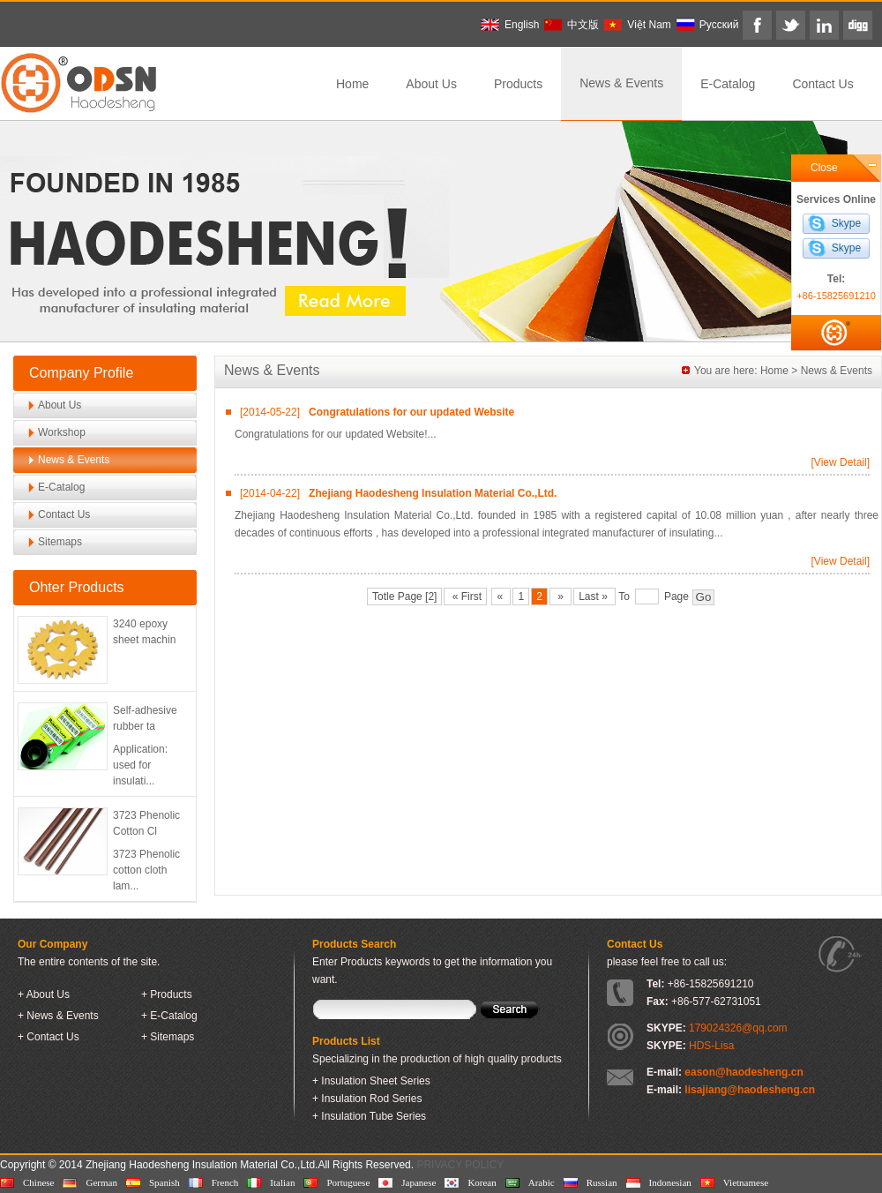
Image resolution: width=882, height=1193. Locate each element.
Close (824, 167)
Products (518, 84)
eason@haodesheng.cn (743, 1072)
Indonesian (670, 1182)
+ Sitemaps (167, 1037)
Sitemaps (60, 542)
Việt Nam (648, 25)
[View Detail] (840, 462)
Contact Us (822, 84)
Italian (282, 1182)
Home (352, 84)
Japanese (418, 1182)
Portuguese (348, 1182)
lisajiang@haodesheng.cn (749, 1090)
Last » (594, 596)
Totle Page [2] (404, 596)
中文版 (583, 25)
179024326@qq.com (738, 1028)
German (101, 1182)
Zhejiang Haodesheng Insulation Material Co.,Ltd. (433, 493)
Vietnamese (745, 1182)
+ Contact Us (48, 1037)
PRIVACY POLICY (460, 1165)
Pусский (719, 25)
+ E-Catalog (169, 1015)
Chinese (38, 1182)
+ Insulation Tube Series (369, 1116)
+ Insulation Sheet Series (371, 1081)
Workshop (62, 432)
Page (676, 596)
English (522, 25)
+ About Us (44, 994)
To (624, 596)
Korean (481, 1182)
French (225, 1182)
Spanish (164, 1182)
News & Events (621, 83)
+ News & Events (58, 1015)
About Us (431, 84)
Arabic (541, 1182)
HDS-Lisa (711, 1045)
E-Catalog (727, 84)
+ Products (166, 994)
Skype (846, 223)
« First (465, 596)
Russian (602, 1182)
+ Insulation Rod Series (367, 1098)
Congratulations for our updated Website (411, 412)
